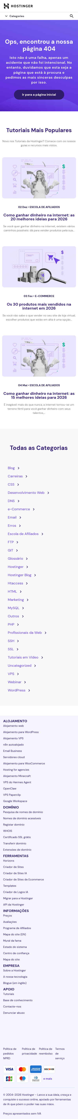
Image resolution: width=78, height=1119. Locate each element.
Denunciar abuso (14, 1013)
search (71, 16)
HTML (12, 591)
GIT (10, 550)
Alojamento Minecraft (17, 776)
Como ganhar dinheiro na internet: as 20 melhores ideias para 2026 (39, 217)
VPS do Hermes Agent (17, 782)
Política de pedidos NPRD (9, 1053)
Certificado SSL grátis (17, 837)
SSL (11, 649)
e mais (47, 1078)
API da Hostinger (13, 904)
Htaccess (15, 583)
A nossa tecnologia (15, 976)
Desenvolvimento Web (26, 492)
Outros (13, 616)
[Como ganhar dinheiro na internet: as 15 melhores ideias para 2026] (39, 356)
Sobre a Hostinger (14, 970)
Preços (7, 915)
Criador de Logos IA (15, 892)
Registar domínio (13, 824)
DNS (11, 501)
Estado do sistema (15, 947)
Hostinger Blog (20, 575)
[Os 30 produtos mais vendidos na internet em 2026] (39, 266)
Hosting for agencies (16, 769)
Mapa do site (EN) (14, 934)
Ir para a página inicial (39, 95)
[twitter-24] (39, 1027)
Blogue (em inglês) (14, 983)
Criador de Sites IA (15, 873)
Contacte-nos (12, 1006)
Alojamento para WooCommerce (24, 763)
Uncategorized (20, 665)
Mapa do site (11, 959)
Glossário (15, 558)
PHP (11, 624)
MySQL (14, 608)
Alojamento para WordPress (21, 732)
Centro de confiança (16, 953)
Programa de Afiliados (17, 928)
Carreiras (15, 476)
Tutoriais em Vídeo (23, 657)
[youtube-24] (50, 1027)
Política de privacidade (29, 1051)
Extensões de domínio (17, 849)
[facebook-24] (16, 1027)
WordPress (17, 690)
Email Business (12, 751)
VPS (11, 673)
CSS (11, 484)
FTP (11, 542)
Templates (9, 885)
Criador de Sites (13, 867)
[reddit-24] (61, 1027)
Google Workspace (15, 801)
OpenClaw (9, 788)
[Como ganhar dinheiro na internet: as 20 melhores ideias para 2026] (39, 177)
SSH (11, 641)
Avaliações (10, 922)
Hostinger (16, 566)
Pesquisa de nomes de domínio (23, 812)
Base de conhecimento (17, 1000)
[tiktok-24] (72, 1027)
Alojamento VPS (13, 738)
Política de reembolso (46, 1051)
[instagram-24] (27, 1027)
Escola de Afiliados (45, 207)
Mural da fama (12, 940)
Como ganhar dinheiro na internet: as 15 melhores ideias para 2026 (39, 395)
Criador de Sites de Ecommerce (23, 879)
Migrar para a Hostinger (18, 898)
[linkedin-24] (5, 1027)
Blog (11, 468)
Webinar (14, 682)
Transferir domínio (14, 843)
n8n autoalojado (13, 744)
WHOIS (7, 831)
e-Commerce (44, 296)
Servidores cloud (14, 757)
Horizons (8, 860)
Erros (12, 525)
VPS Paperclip (12, 795)
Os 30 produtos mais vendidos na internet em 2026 (39, 306)
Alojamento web (13, 726)
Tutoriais (8, 994)
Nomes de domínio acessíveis (22, 818)
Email (12, 517)
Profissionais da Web (25, 632)
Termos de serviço (60, 1053)
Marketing (16, 599)
